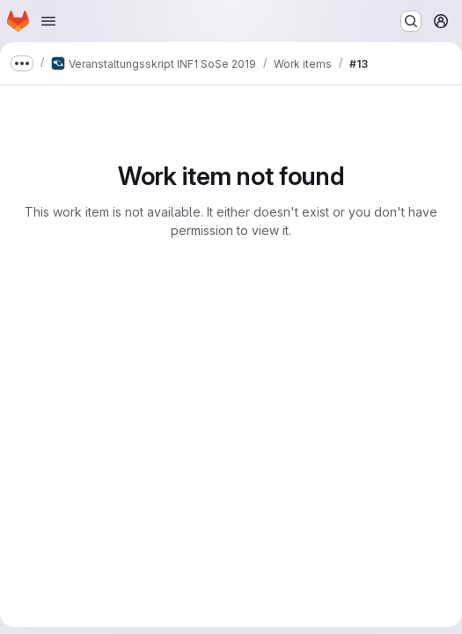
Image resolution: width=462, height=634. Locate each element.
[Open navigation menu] (48, 21)
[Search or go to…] (411, 21)
